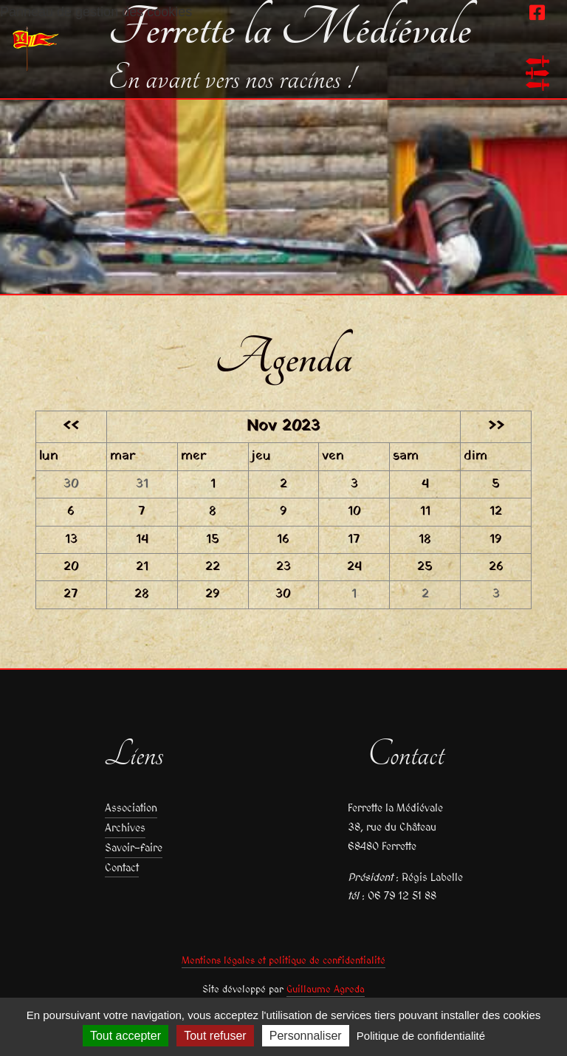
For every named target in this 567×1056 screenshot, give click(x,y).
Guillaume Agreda (325, 989)
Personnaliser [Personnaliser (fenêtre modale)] (305, 1035)
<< (71, 427)
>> (496, 427)
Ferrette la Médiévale (289, 29)
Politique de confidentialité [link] (421, 1035)
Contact (122, 867)
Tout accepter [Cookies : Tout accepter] (125, 1035)
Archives (125, 827)
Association (131, 807)
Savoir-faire (133, 847)
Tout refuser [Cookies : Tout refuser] (215, 1035)
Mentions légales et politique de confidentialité (283, 960)
